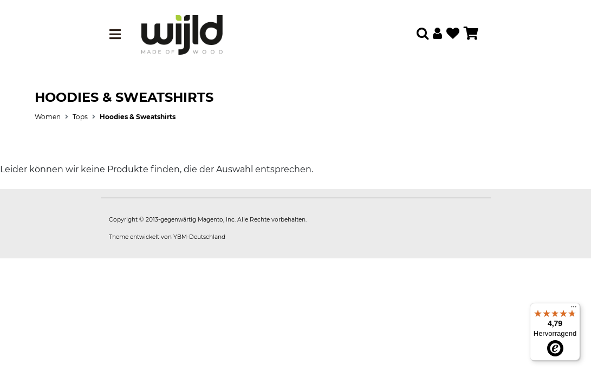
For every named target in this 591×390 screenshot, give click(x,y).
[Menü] (573, 309)
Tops (80, 117)
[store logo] (182, 34)
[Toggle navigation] (115, 34)
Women (48, 117)
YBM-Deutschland (199, 236)
